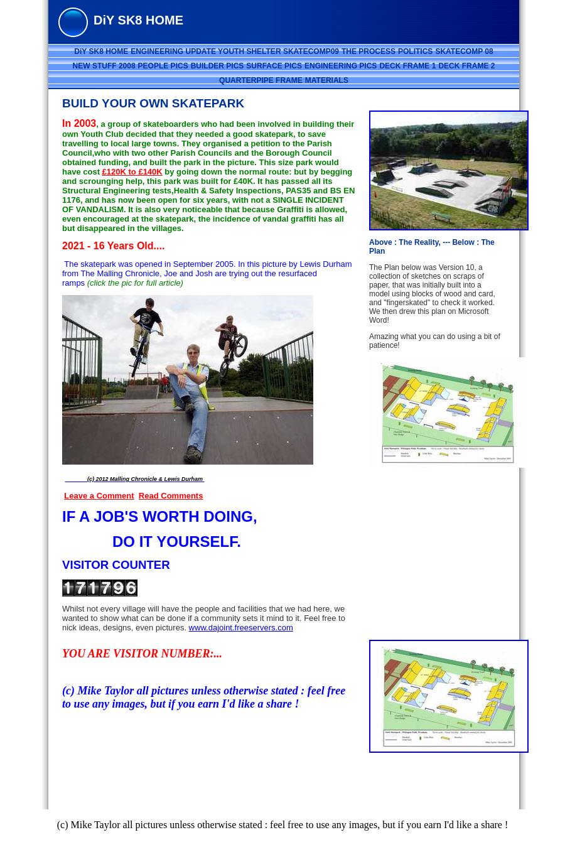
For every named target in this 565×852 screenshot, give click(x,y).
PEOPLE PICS (163, 66)
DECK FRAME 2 (466, 66)
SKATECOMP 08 (464, 51)
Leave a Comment (99, 495)
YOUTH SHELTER (250, 51)
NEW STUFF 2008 (104, 66)
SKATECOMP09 (311, 51)
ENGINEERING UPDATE (174, 51)
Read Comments (171, 495)
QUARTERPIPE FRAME (261, 80)
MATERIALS (326, 80)
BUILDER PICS (217, 66)
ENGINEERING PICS (340, 66)
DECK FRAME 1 (407, 66)
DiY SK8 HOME (101, 51)
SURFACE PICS (274, 66)
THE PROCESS (369, 51)
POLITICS (415, 51)
